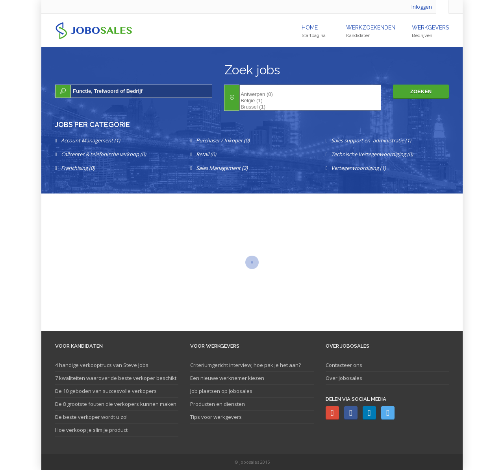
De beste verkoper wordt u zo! (91, 416)
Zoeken (421, 91)
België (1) (310, 101)
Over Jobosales (344, 378)
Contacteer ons (344, 365)
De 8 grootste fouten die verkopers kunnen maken (115, 403)
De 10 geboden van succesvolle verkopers (106, 390)
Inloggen (421, 6)
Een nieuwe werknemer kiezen (227, 378)
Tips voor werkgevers (216, 416)
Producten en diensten (217, 403)
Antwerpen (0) (310, 94)
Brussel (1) (310, 107)
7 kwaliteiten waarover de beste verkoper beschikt (115, 378)
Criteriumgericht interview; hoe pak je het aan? (245, 365)
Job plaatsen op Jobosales (221, 390)
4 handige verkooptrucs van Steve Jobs (101, 365)
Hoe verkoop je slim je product (91, 429)
